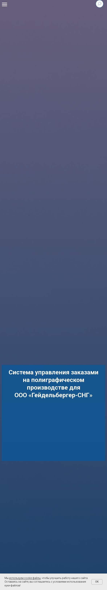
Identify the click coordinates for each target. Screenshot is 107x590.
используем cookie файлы (25, 578)
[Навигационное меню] (4, 4)
